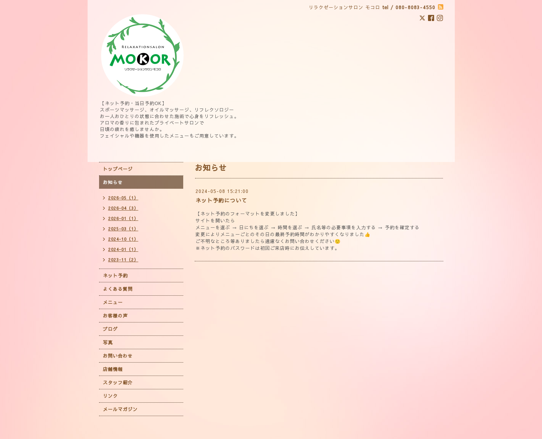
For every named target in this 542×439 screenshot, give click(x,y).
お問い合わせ (118, 356)
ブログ (110, 329)
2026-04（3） (123, 208)
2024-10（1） (123, 239)
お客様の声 (115, 316)
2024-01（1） (123, 249)
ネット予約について (221, 200)
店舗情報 (113, 369)
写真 (108, 342)
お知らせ (113, 182)
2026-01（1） (123, 218)
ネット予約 (115, 275)
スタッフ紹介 (118, 382)
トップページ (118, 169)
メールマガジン (120, 409)
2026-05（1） (123, 198)
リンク (110, 396)
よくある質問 (118, 289)
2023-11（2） (123, 259)
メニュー (113, 302)
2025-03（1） (123, 229)
